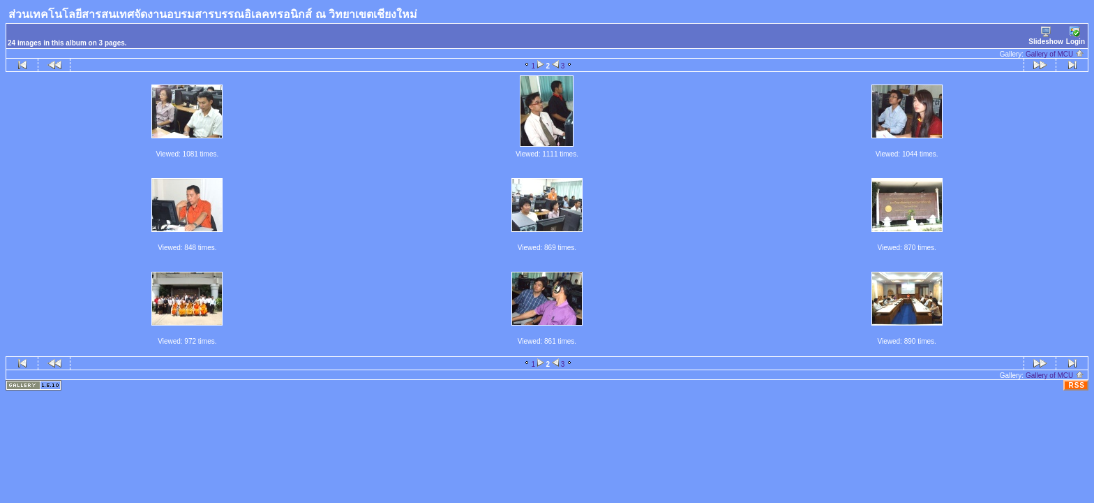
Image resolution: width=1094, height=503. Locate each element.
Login (1075, 36)
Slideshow (1045, 36)
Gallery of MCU (1055, 54)
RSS (1076, 385)
